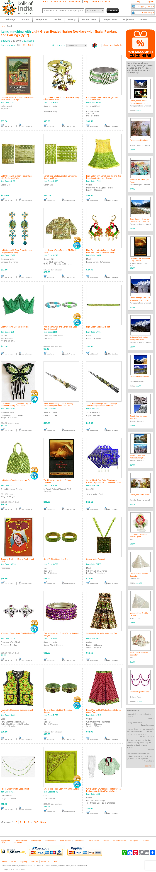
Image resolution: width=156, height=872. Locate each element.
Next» (43, 822)
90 (29, 45)
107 (36, 822)
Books (143, 19)
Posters (25, 19)
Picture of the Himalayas (139, 140)
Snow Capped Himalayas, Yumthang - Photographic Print (140, 221)
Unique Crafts (110, 19)
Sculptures (41, 19)
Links (55, 861)
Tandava (106, 840)
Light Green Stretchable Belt (98, 327)
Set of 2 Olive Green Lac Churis (57, 559)
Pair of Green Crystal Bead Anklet (15, 789)
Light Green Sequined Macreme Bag (16, 480)
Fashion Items (89, 19)
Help (86, 1)
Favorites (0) (148, 12)
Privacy (4, 861)
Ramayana (134, 840)
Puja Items (128, 19)
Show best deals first (113, 45)
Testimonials (75, 1)
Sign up (140, 1)
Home (45, 1)
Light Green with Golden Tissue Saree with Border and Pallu (16, 177)
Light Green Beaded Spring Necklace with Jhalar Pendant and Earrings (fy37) (140, 69)
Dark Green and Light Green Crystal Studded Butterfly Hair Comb (16, 404)
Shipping (23, 861)
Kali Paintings (36, 840)
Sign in (150, 1)
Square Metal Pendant (95, 559)
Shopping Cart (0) (146, 6)
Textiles (57, 19)
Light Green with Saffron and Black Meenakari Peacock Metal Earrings (100, 251)
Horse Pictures (65, 840)
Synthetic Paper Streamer (139, 692)
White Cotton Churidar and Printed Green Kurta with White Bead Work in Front (103, 790)
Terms (13, 861)
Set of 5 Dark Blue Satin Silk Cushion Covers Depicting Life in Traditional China (103, 481)
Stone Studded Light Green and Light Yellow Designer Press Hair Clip (59, 404)
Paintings (10, 19)
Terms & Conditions (100, 1)
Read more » (149, 766)
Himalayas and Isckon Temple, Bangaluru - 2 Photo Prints (138, 103)
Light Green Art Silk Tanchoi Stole (15, 327)
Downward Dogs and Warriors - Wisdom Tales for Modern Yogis (17, 98)
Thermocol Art (79, 840)
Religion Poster (21, 840)
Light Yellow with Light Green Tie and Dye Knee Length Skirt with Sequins (103, 177)
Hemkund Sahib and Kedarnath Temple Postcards (137, 457)
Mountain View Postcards (139, 377)
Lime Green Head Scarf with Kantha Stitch (61, 789)
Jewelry (72, 19)
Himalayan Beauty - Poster (140, 495)
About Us (45, 861)
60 (24, 45)
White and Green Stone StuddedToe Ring (18, 633)
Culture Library (58, 1)
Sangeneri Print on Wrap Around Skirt (101, 633)
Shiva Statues (94, 840)
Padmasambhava (119, 840)
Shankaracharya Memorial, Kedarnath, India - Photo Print (140, 300)
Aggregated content (5, 841)
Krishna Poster (50, 840)
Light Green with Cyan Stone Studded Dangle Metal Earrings (16, 251)
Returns (34, 861)
